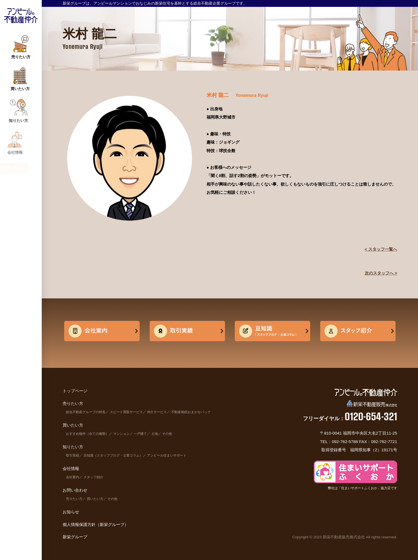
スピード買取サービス (126, 412)
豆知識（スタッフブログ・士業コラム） (113, 455)
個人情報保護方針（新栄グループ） (96, 524)
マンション (121, 434)
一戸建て (140, 434)
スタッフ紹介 (93, 477)
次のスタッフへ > (381, 273)
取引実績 (72, 455)
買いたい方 (95, 499)
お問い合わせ (75, 490)
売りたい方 (74, 499)
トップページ (75, 390)
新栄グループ (75, 536)
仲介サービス (157, 412)
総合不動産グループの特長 (85, 412)
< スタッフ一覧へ (381, 249)
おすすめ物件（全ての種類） (87, 434)
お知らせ (71, 511)
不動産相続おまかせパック (191, 412)
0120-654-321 (371, 416)
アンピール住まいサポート (166, 455)
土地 (154, 434)
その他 (167, 434)
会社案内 (72, 477)
